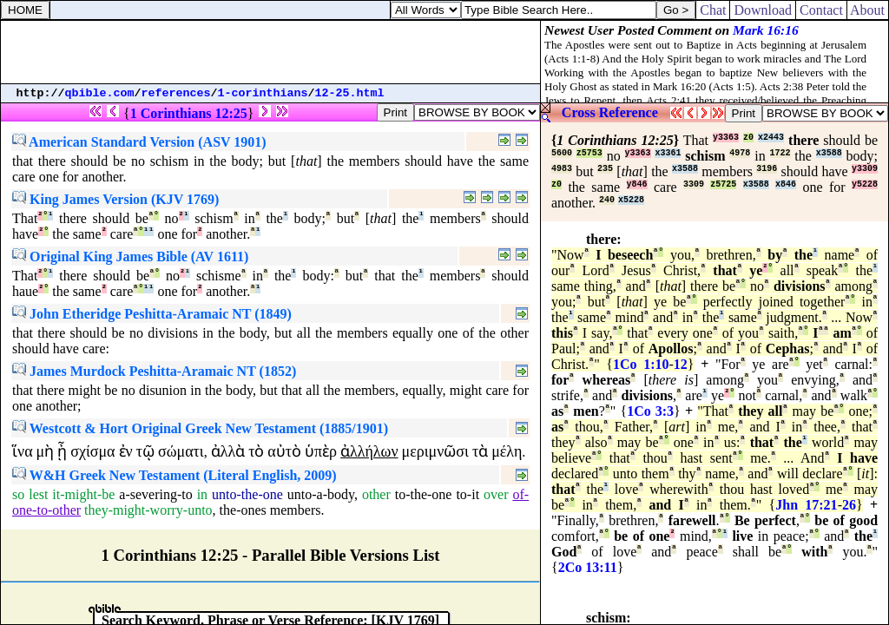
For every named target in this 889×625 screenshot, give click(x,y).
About (867, 10)
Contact (821, 10)
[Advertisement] (271, 52)
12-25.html (350, 93)
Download (762, 10)
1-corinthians (263, 93)
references (176, 93)
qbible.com (100, 93)
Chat (712, 10)
